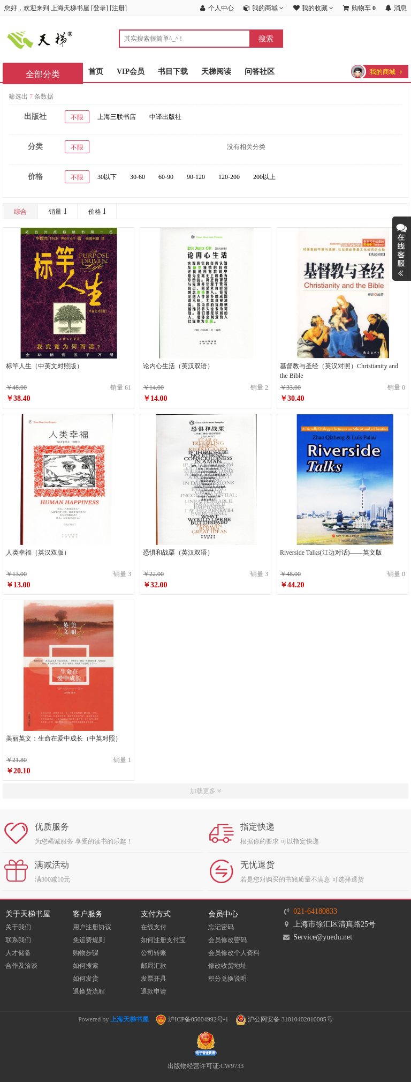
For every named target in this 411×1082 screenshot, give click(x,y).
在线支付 (153, 927)
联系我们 (18, 940)
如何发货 (85, 978)
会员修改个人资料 (234, 953)
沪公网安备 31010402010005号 (284, 1019)
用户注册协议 (92, 927)
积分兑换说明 (227, 978)
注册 (118, 8)
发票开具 (153, 978)
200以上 (264, 177)
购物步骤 (85, 953)
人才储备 (18, 953)
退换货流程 (89, 991)
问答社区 (260, 72)
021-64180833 (315, 911)
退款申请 (153, 991)
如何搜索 (85, 965)
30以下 (107, 177)
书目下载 (173, 72)
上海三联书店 (116, 117)
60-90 (165, 177)
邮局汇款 (153, 965)
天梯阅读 (216, 72)
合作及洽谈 (21, 965)
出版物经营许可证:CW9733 (206, 1066)
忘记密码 (221, 927)
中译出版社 (165, 117)
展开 (401, 249)
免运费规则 (89, 940)
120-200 (229, 177)
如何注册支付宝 (163, 940)
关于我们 (18, 927)
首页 (95, 72)
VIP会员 (130, 72)
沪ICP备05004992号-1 (192, 1019)
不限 (77, 117)
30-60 (137, 177)
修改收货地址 (227, 965)
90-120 (196, 177)
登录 (99, 8)
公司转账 (153, 953)
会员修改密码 (227, 940)
